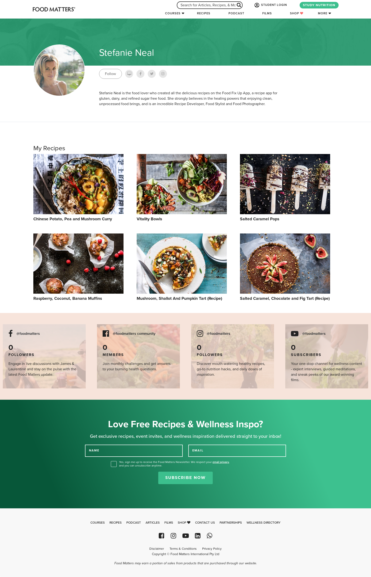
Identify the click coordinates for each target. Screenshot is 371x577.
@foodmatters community (134, 333)
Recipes (203, 13)
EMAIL (198, 450)
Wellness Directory (264, 523)
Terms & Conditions (183, 549)
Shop (296, 13)
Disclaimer (156, 549)
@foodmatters (28, 333)
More (322, 13)
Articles (153, 523)
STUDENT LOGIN (270, 5)
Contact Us (205, 523)
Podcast (236, 13)
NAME (94, 450)
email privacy (221, 462)
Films (267, 13)
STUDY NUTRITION (319, 5)
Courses (173, 13)
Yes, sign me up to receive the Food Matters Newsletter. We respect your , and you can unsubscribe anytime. (174, 463)
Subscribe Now (185, 477)
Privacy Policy (212, 549)
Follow (110, 73)
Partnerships (231, 523)
